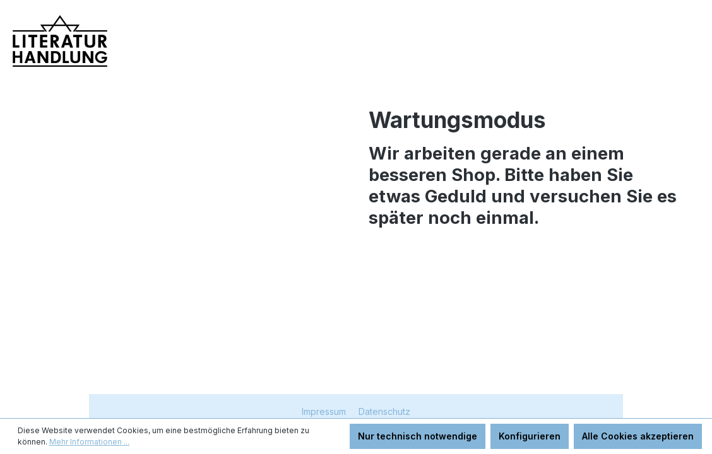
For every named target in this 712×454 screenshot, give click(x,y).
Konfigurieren (530, 436)
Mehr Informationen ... (89, 441)
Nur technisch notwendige (417, 436)
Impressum (325, 411)
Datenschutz (384, 411)
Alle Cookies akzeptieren (638, 436)
